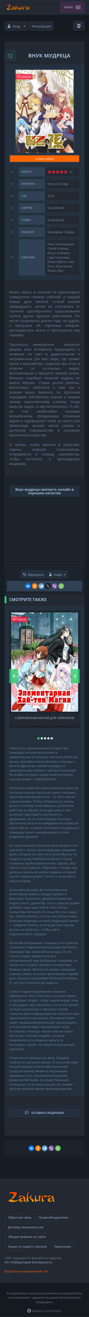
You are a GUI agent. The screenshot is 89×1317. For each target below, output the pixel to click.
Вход (17, 26)
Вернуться (33, 574)
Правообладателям (53, 1217)
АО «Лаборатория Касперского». (29, 1262)
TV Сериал (24, 77)
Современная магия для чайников (44, 718)
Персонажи (62, 1246)
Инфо (57, 574)
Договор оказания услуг (26, 1227)
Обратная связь (20, 1217)
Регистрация (41, 26)
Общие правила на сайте (27, 1237)
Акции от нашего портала (27, 1246)
